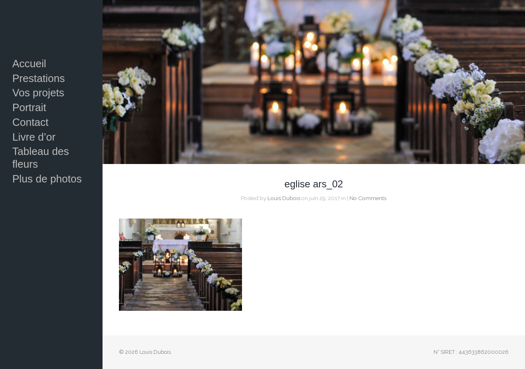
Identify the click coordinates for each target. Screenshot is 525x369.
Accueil (29, 63)
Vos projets (38, 92)
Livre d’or (33, 137)
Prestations (38, 78)
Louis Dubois (283, 198)
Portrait (29, 107)
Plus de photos (47, 178)
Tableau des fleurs (40, 158)
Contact (30, 122)
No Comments (367, 198)
